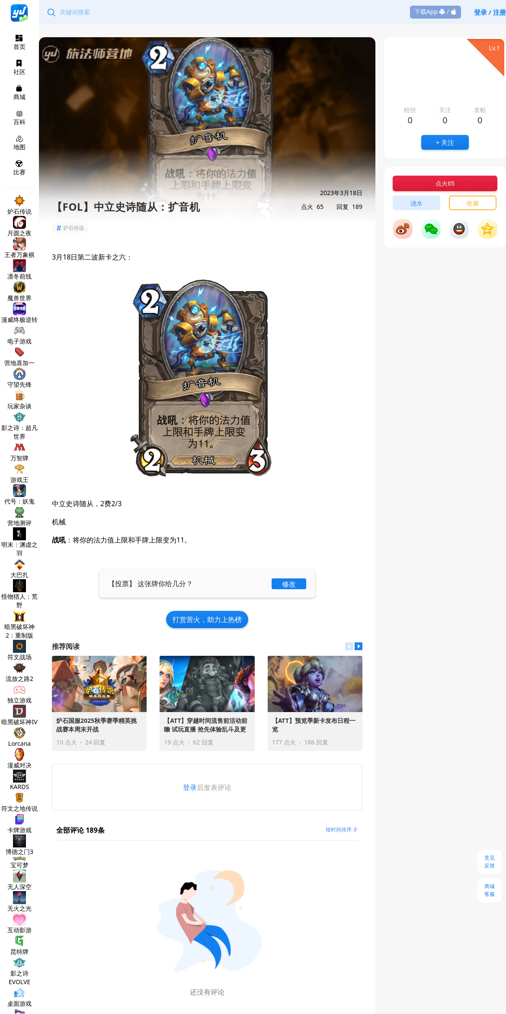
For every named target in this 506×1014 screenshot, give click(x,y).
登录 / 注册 (490, 12)
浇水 (416, 203)
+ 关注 (445, 142)
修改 (289, 584)
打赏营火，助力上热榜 (207, 619)
